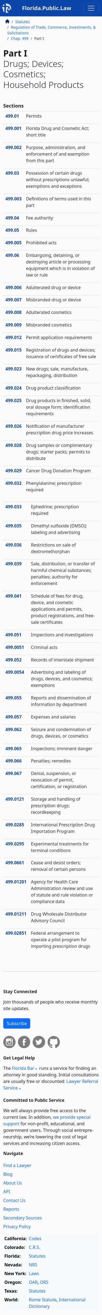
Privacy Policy (17, 1227)
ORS (44, 1282)
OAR (33, 1282)
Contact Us (14, 1200)
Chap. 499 (20, 38)
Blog (8, 1174)
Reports (11, 1209)
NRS (33, 1265)
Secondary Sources (22, 1218)
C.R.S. (34, 1247)
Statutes (22, 21)
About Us (12, 1183)
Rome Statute (43, 1300)
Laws (34, 1274)
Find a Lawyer (17, 1165)
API (6, 1192)
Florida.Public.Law (46, 8)
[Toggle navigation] (91, 8)
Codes (35, 1239)
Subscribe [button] (17, 1023)
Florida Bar (23, 1068)
